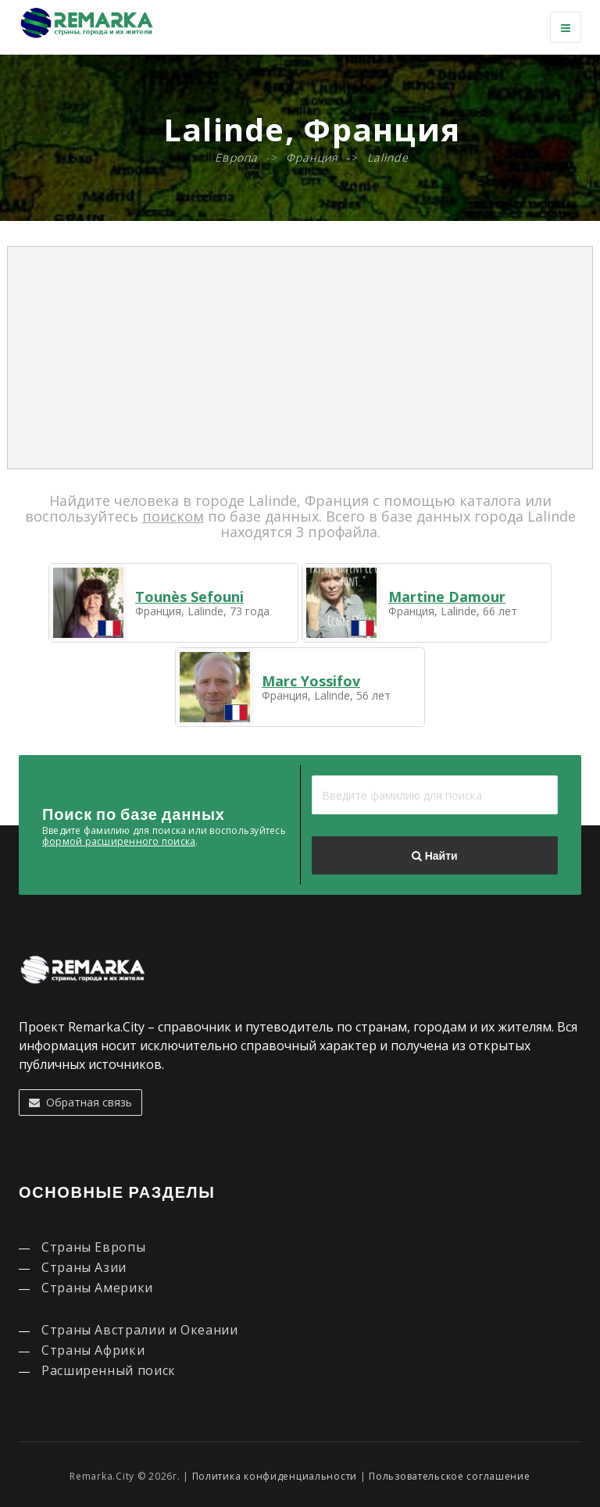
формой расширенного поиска (118, 841)
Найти (434, 856)
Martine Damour (446, 596)
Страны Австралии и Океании (139, 1329)
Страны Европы (93, 1247)
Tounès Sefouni (189, 596)
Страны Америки (97, 1287)
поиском (173, 516)
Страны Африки (93, 1350)
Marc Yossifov (311, 681)
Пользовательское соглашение (449, 1476)
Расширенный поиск (108, 1370)
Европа (236, 157)
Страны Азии (84, 1267)
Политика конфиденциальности (274, 1476)
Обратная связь (80, 1102)
